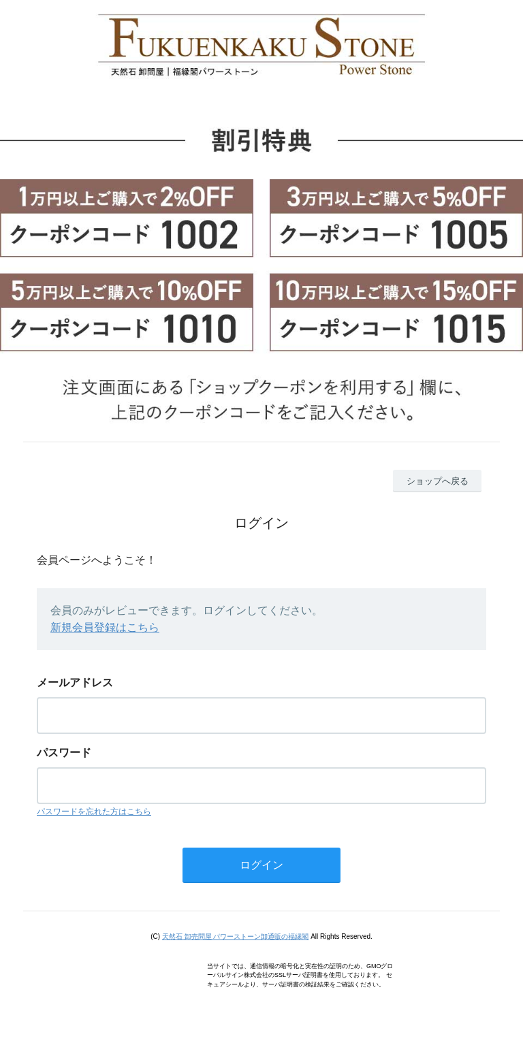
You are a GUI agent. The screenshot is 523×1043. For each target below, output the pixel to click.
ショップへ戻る (438, 481)
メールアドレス (75, 682)
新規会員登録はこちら (104, 627)
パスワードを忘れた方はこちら (94, 811)
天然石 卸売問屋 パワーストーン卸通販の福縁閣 (235, 936)
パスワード (64, 752)
